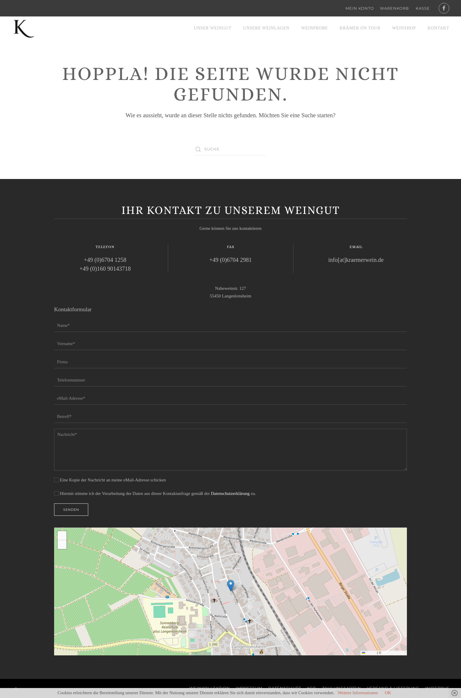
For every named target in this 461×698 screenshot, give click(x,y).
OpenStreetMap (393, 653)
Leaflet (369, 653)
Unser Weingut (212, 28)
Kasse (423, 8)
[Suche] (230, 149)
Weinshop (404, 28)
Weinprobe (314, 28)
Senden (71, 510)
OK (388, 692)
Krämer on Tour (360, 28)
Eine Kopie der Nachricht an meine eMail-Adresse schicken (110, 480)
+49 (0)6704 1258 (105, 260)
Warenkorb (394, 8)
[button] (230, 586)
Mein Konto (359, 8)
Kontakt (438, 28)
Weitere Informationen (358, 692)
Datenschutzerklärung (230, 493)
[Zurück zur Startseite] (23, 28)
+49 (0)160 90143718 (105, 268)
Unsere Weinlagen (266, 28)
